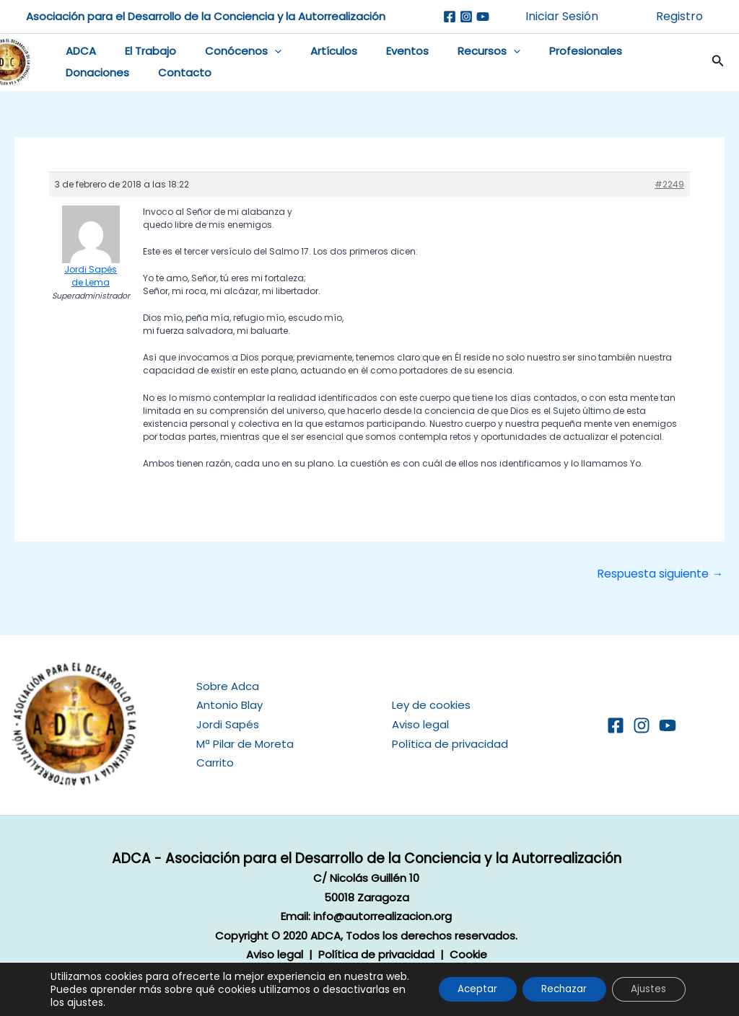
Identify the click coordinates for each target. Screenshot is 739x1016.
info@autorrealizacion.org (382, 916)
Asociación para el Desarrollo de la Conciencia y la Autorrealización (205, 16)
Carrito (215, 761)
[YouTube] (667, 724)
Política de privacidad (450, 743)
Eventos (380, 53)
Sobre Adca (227, 686)
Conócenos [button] (230, 54)
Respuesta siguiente (659, 579)
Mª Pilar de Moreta (245, 743)
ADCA (82, 53)
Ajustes (646, 983)
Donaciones (99, 75)
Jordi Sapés (227, 724)
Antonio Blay (229, 704)
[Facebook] (449, 16)
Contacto (179, 75)
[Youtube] (482, 16)
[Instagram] (466, 16)
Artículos (313, 53)
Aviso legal (420, 724)
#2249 (669, 188)
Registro (679, 16)
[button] (261, 54)
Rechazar (555, 983)
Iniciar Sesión (561, 16)
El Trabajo (144, 53)
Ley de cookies (431, 704)
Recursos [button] (454, 54)
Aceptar (462, 983)
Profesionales (543, 53)
